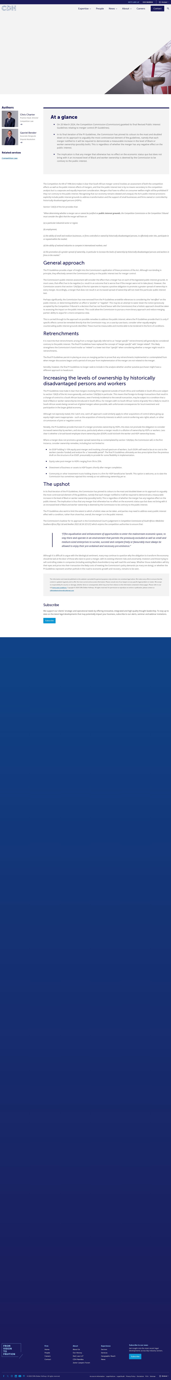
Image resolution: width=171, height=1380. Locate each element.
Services (104, 1353)
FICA (146, 1376)
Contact (48, 1359)
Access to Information (97, 1376)
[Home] (9, 9)
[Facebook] (4, 1376)
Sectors (104, 1349)
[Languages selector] (164, 2)
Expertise (83, 8)
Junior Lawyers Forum (81, 1363)
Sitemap (152, 1376)
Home (47, 1349)
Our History (77, 1353)
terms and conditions (59, 587)
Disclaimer (140, 1376)
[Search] (168, 8)
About (125, 8)
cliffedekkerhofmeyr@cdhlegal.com (62, 590)
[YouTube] (20, 1376)
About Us (76, 1349)
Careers (141, 8)
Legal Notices (110, 1376)
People (100, 8)
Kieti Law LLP (133, 2)
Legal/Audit (121, 1376)
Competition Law (9, 158)
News (112, 8)
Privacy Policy (130, 1376)
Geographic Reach (108, 1356)
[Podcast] (24, 1376)
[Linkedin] (16, 1376)
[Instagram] (12, 1376)
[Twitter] (8, 1376)
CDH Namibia (148, 2)
